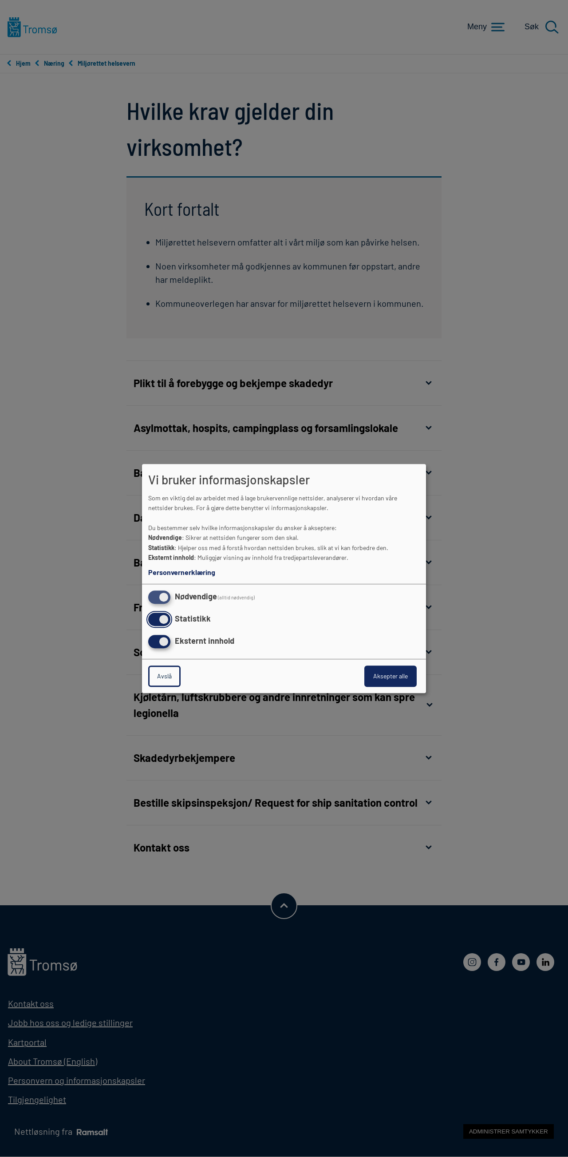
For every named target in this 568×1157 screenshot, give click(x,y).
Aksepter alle (390, 676)
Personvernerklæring (181, 572)
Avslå (164, 676)
